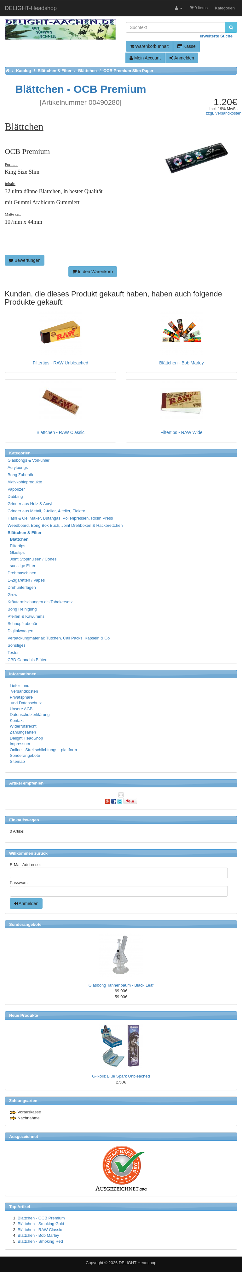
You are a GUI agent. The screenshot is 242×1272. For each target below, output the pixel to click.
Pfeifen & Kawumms (26, 616)
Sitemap (17, 761)
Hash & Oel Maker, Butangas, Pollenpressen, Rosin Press (60, 518)
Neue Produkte (23, 1015)
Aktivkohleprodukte (25, 482)
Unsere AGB (21, 708)
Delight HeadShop (26, 738)
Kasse (186, 46)
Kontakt (17, 720)
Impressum (20, 743)
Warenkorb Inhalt (149, 46)
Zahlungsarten (23, 732)
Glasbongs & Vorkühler (28, 460)
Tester (13, 652)
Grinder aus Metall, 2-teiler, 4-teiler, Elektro (46, 511)
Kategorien (225, 8)
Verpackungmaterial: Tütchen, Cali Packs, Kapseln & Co (59, 638)
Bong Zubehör (20, 474)
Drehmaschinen (22, 573)
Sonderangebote (25, 755)
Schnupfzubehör (22, 623)
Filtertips (16, 545)
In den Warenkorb (92, 271)
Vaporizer (16, 489)
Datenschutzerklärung (29, 714)
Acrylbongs (18, 467)
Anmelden (182, 57)
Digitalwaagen (20, 630)
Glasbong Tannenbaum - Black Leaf (121, 985)
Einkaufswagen (24, 820)
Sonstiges (17, 645)
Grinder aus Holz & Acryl (30, 503)
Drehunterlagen (22, 587)
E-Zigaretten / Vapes (26, 580)
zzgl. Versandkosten (223, 113)
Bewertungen (24, 260)
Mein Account (145, 57)
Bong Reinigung (22, 609)
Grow (12, 594)
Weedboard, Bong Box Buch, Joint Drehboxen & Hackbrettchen (65, 525)
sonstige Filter (21, 565)
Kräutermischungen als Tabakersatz (40, 601)
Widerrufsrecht (23, 726)
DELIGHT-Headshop (137, 1262)
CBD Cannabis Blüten (27, 659)
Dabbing (15, 496)
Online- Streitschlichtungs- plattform (43, 749)
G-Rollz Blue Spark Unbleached (121, 1076)
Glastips (16, 552)
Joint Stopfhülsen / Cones (32, 559)
